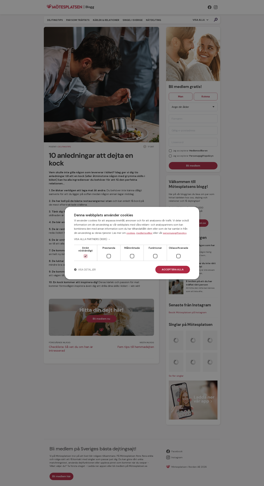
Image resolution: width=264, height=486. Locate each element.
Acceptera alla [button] (173, 269)
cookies (130, 233)
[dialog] (132, 243)
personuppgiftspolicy (175, 233)
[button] (132, 239)
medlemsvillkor (144, 233)
